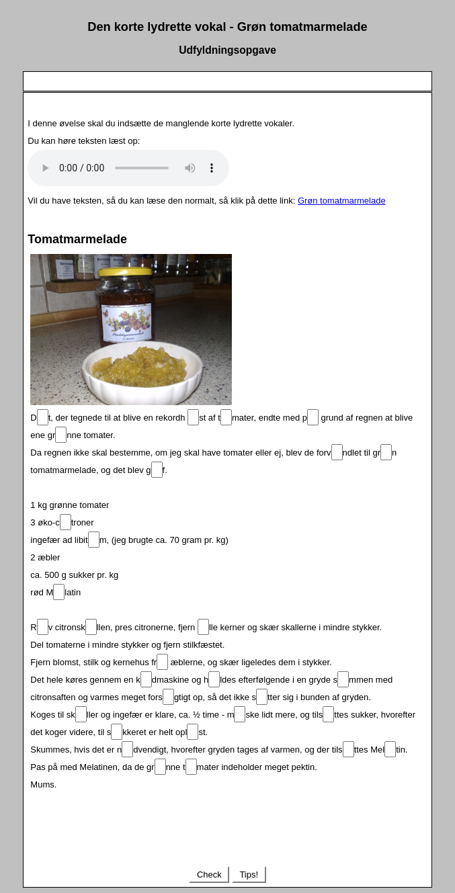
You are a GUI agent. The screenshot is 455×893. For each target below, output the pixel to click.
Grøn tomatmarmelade (342, 201)
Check (209, 874)
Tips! (249, 874)
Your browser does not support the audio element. (128, 168)
